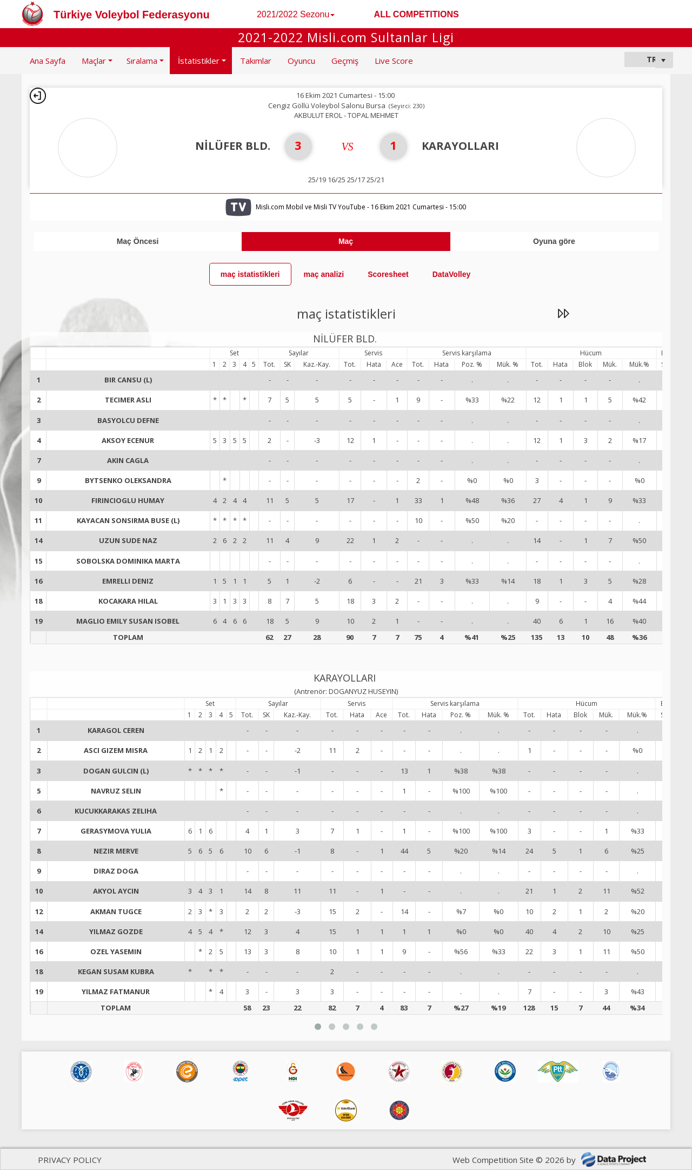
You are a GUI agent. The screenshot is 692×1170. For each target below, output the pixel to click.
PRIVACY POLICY (70, 1159)
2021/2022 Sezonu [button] (296, 14)
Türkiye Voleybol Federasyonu (132, 15)
